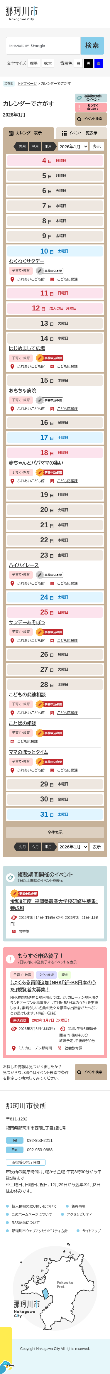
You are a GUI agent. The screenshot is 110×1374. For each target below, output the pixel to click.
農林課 (24, 931)
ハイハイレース (24, 565)
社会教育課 (73, 1048)
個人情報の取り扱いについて (34, 1206)
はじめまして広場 (27, 348)
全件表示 (55, 832)
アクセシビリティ (79, 1215)
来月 (48, 146)
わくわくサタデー (26, 261)
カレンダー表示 (29, 133)
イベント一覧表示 (83, 133)
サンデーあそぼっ (27, 622)
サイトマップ (91, 1231)
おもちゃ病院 (22, 390)
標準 (34, 63)
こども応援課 (67, 279)
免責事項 (79, 1206)
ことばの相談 (22, 723)
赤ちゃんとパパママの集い (36, 462)
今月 (35, 146)
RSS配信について (26, 1223)
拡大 (48, 63)
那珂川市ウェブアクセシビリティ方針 (40, 1231)
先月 (22, 146)
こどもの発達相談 (27, 694)
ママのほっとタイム (28, 752)
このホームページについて (32, 1215)
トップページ (27, 84)
